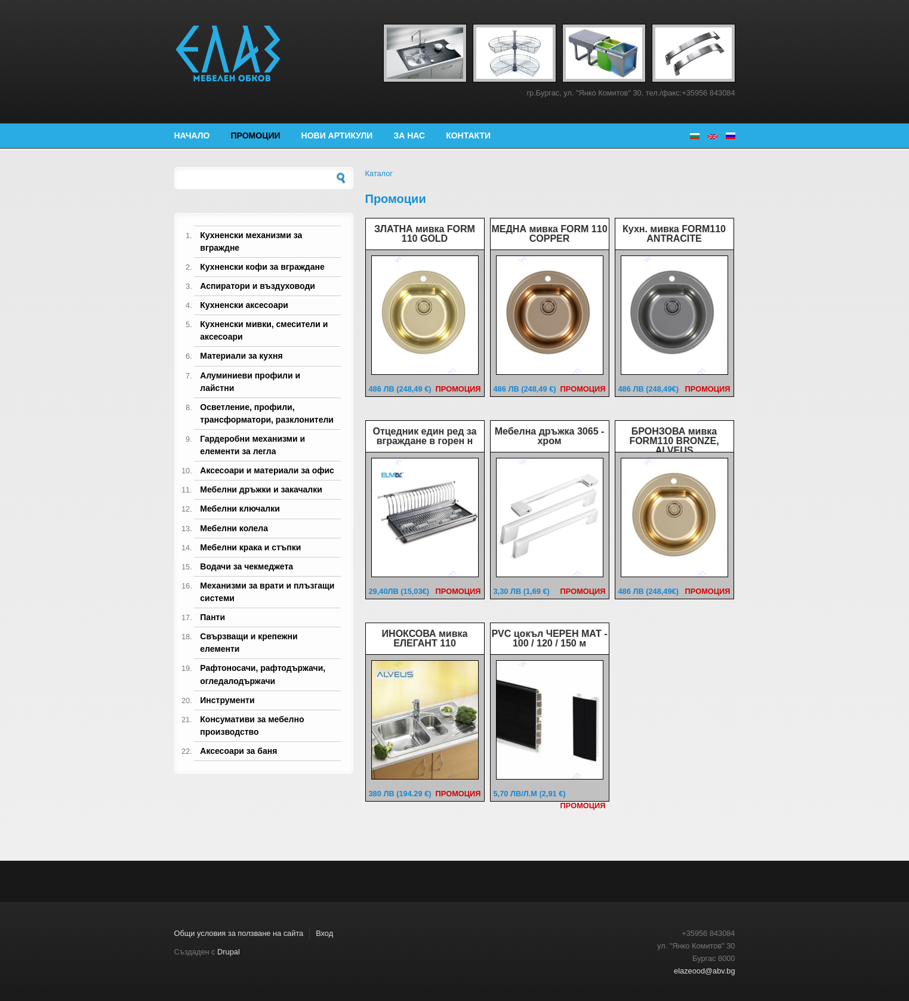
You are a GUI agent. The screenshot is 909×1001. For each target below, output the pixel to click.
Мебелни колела (234, 528)
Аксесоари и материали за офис (267, 470)
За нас (409, 135)
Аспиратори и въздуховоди (257, 286)
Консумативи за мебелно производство (252, 725)
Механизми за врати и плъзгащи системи (267, 592)
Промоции (256, 135)
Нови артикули (337, 135)
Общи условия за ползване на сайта (239, 933)
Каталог (379, 173)
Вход (324, 933)
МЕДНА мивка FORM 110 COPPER (549, 234)
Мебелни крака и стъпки (250, 547)
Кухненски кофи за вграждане (262, 267)
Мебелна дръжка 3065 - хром (550, 436)
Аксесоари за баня (238, 751)
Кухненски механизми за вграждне (251, 241)
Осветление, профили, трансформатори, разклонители (267, 413)
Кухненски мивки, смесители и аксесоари (264, 330)
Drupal (228, 951)
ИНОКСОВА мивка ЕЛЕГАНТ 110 (425, 638)
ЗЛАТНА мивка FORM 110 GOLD (424, 234)
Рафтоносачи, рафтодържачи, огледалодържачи (262, 674)
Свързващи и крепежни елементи (248, 643)
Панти (212, 617)
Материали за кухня (241, 356)
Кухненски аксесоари (244, 305)
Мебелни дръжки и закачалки (261, 489)
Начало (192, 135)
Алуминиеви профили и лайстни (250, 382)
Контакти (468, 135)
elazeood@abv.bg (704, 970)
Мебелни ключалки (239, 508)
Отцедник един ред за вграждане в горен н (424, 436)
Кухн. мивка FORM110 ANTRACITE (674, 234)
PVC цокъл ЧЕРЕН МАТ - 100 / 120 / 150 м (549, 638)
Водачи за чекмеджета (246, 566)
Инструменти (227, 700)
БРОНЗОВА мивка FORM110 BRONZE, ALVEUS (674, 440)
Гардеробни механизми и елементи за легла (252, 445)
